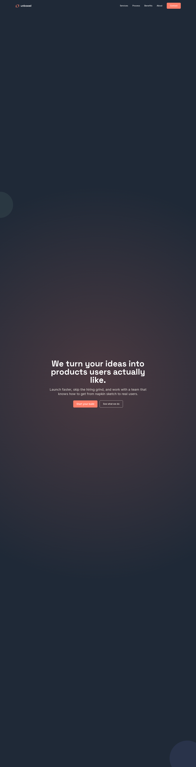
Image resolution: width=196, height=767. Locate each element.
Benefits (148, 5)
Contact (173, 5)
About (159, 5)
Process (136, 5)
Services (124, 5)
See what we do (111, 405)
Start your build (85, 405)
